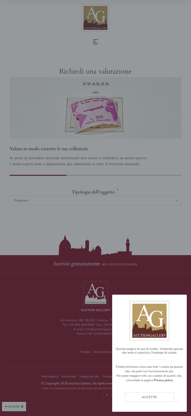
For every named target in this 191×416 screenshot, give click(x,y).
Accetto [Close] (149, 397)
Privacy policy (163, 380)
